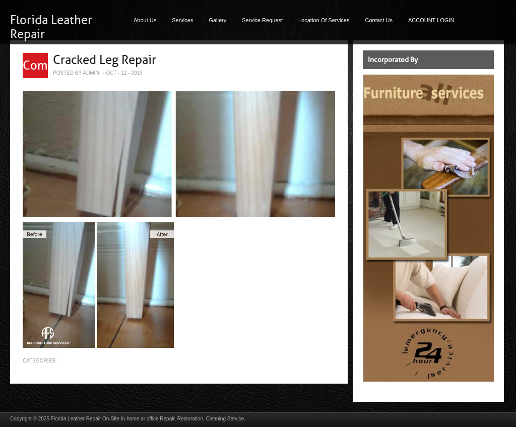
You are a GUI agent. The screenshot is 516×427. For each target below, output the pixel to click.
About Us (145, 20)
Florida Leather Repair (76, 418)
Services (182, 20)
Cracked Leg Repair (104, 60)
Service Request (262, 20)
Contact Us (379, 20)
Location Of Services (324, 20)
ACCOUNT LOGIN (431, 20)
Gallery (217, 20)
